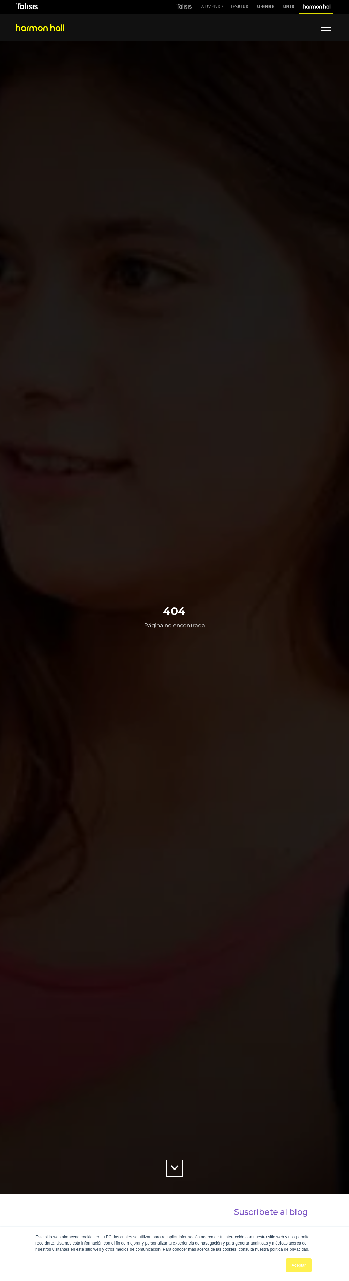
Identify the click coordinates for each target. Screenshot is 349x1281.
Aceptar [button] (299, 1265)
